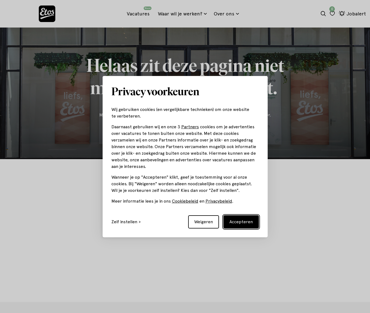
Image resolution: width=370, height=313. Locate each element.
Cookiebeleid (185, 201)
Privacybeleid (218, 201)
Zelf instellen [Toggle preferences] (124, 222)
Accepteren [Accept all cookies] (241, 221)
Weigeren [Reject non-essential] (203, 221)
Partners (190, 126)
